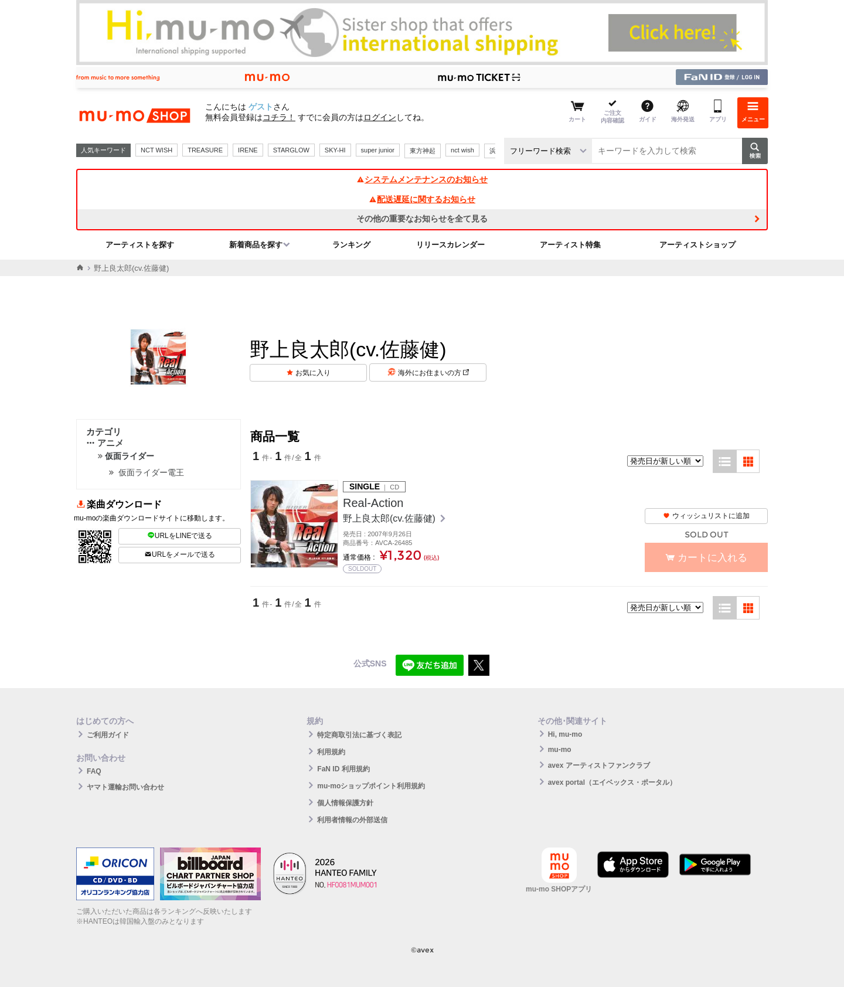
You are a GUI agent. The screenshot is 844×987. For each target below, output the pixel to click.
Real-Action (373, 502)
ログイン (379, 117)
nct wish (462, 150)
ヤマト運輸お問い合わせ (125, 787)
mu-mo (559, 750)
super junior (377, 150)
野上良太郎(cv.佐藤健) (390, 518)
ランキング (351, 244)
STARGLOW (291, 150)
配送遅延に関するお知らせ (422, 199)
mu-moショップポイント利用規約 (371, 786)
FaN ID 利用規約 (343, 769)
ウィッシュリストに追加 (706, 516)
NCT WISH (156, 150)
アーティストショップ (697, 244)
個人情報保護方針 (345, 803)
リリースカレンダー (450, 244)
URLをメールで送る (179, 554)
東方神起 (422, 150)
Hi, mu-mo (565, 734)
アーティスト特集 (570, 244)
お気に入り (313, 373)
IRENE (248, 150)
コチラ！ (279, 117)
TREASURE (205, 150)
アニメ (105, 443)
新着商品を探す (256, 244)
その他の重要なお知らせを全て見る (422, 218)
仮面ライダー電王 (151, 472)
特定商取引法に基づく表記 (359, 735)
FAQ (94, 771)
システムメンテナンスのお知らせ (422, 179)
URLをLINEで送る (180, 536)
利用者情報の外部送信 (352, 820)
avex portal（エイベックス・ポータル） (612, 782)
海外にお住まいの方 (433, 373)
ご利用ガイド (108, 735)
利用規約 (331, 752)
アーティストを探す (140, 244)
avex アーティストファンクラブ (599, 765)
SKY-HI (335, 150)
